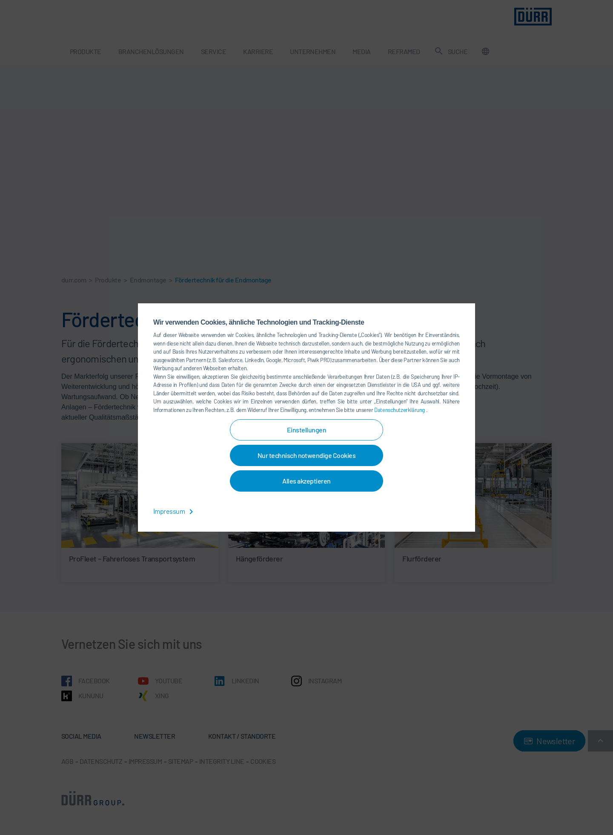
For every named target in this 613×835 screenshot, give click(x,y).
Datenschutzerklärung (400, 409)
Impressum (174, 511)
